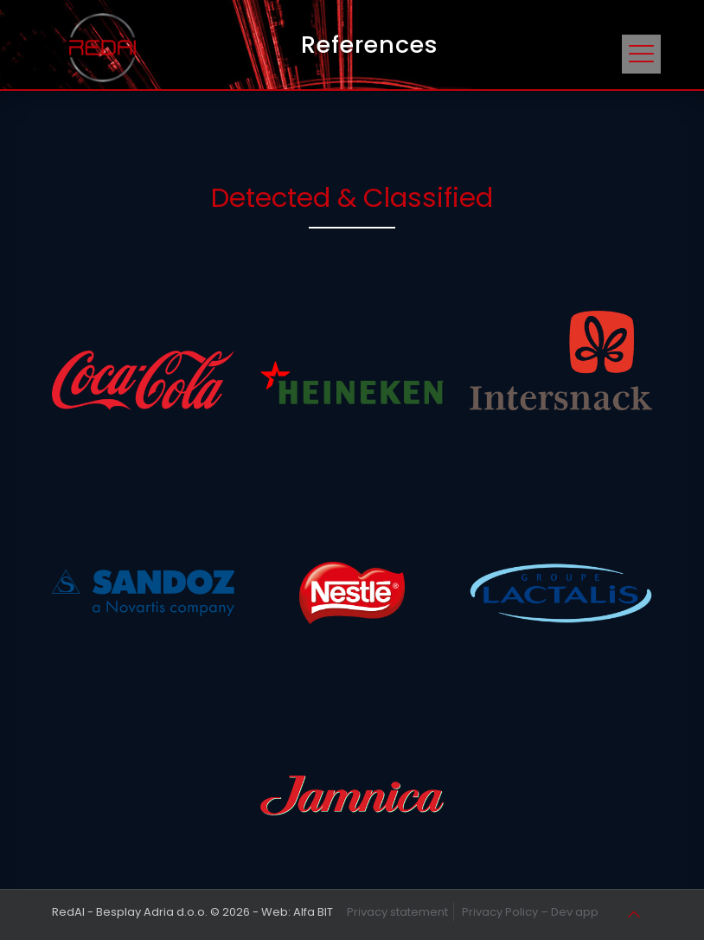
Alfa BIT (313, 912)
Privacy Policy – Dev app (530, 912)
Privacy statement (397, 912)
